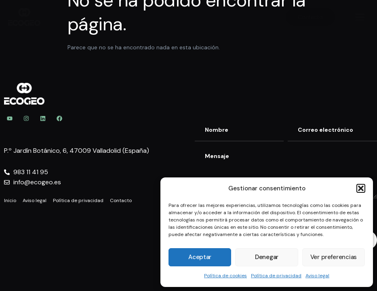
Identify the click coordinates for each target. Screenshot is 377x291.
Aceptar (199, 257)
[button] (361, 188)
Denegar (266, 257)
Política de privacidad (276, 275)
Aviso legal (317, 275)
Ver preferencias (333, 257)
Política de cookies (225, 275)
